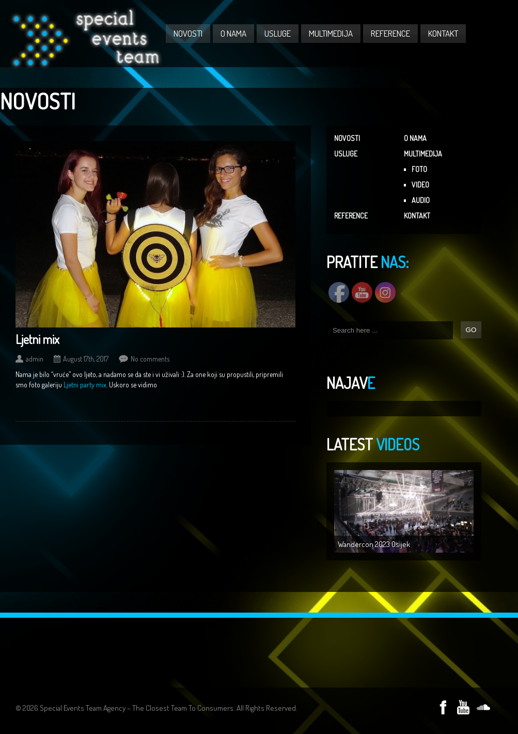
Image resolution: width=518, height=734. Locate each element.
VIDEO (420, 184)
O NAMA (233, 33)
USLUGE (277, 33)
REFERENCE (390, 33)
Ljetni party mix (85, 384)
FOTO (419, 169)
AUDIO (421, 200)
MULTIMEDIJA (331, 33)
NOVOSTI (188, 33)
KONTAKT (443, 33)
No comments (150, 358)
